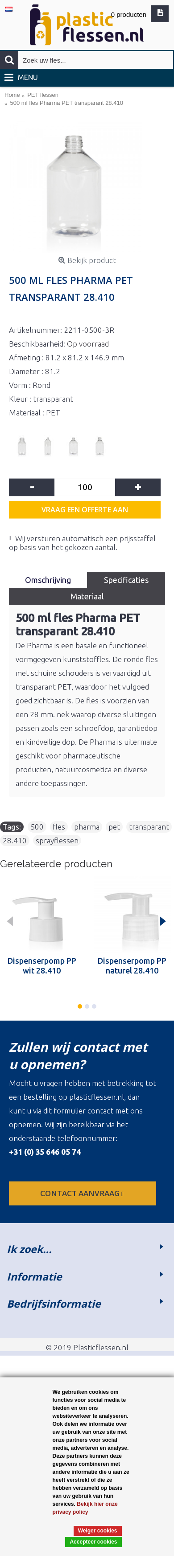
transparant (149, 826)
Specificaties (126, 579)
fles (59, 826)
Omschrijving (48, 579)
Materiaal (87, 596)
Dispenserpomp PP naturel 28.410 (132, 965)
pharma (86, 826)
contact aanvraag (82, 1193)
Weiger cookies (97, 1531)
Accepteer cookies (93, 1542)
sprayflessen (57, 840)
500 (37, 826)
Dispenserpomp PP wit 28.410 (42, 965)
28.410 (15, 840)
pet (114, 826)
